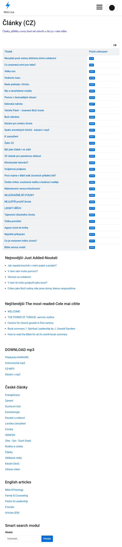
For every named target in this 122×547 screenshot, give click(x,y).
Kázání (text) (12, 463)
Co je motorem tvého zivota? (20, 240)
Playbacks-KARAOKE (17, 357)
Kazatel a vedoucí (15, 417)
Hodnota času (12, 77)
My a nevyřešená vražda (18, 90)
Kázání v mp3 (12, 374)
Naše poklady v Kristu (16, 84)
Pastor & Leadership (16, 501)
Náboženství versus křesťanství (22, 188)
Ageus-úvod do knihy (16, 227)
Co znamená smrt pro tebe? (20, 64)
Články (9, 452)
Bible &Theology (14, 489)
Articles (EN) (12, 512)
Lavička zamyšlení (15, 423)
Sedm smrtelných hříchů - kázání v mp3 (26, 129)
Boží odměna (11, 116)
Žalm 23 (9, 142)
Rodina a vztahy (14, 446)
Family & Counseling (16, 495)
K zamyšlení (11, 136)
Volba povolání (12, 221)
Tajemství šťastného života (19, 214)
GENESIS (10, 435)
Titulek (8, 51)
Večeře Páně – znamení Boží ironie (24, 110)
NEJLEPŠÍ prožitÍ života (17, 201)
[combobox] (23, 539)
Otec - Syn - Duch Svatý (18, 440)
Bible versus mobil (14, 247)
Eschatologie (12, 412)
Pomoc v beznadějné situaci (20, 97)
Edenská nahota (13, 103)
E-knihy (9, 429)
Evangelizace (12, 394)
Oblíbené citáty (13, 457)
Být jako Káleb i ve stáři (17, 149)
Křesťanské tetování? (16, 162)
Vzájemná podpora (15, 169)
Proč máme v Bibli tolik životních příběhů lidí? (30, 175)
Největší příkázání (14, 234)
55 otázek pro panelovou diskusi (22, 156)
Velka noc (10, 71)
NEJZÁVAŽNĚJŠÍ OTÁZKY (19, 195)
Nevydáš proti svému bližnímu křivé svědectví (30, 58)
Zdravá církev (12, 469)
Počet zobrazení (98, 51)
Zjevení (9, 400)
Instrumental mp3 (15, 363)
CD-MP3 (9, 368)
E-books (9, 507)
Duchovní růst (13, 406)
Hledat (9, 532)
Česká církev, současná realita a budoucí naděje (31, 182)
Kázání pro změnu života (18, 123)
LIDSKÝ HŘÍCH (12, 208)
